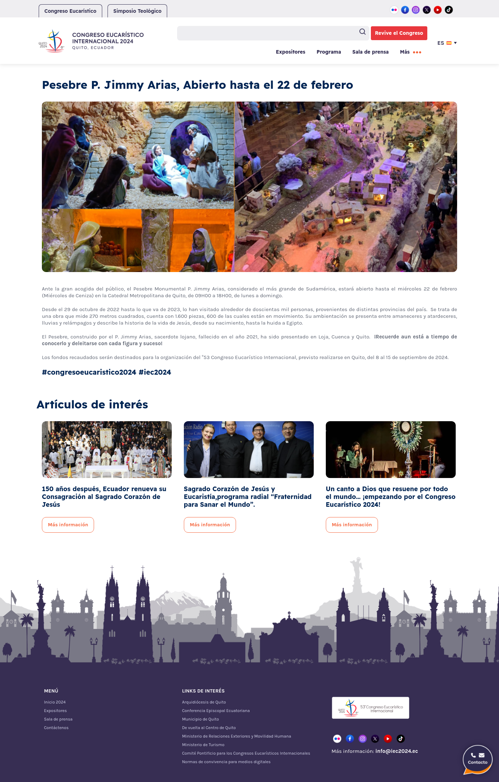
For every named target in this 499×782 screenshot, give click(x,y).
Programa (329, 52)
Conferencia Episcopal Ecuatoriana (216, 710)
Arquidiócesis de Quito (204, 702)
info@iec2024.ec (396, 751)
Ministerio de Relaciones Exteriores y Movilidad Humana (236, 736)
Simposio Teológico (137, 11)
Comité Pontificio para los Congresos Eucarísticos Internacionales (246, 753)
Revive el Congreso (399, 33)
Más (405, 52)
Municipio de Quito (200, 719)
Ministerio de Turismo (203, 744)
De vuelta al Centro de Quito (209, 727)
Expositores (290, 52)
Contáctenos (56, 727)
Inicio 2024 (55, 702)
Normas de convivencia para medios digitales (226, 761)
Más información (68, 525)
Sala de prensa (370, 52)
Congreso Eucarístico (70, 11)
